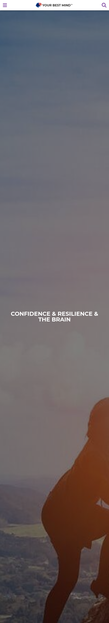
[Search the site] (104, 5)
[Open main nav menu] (5, 5)
